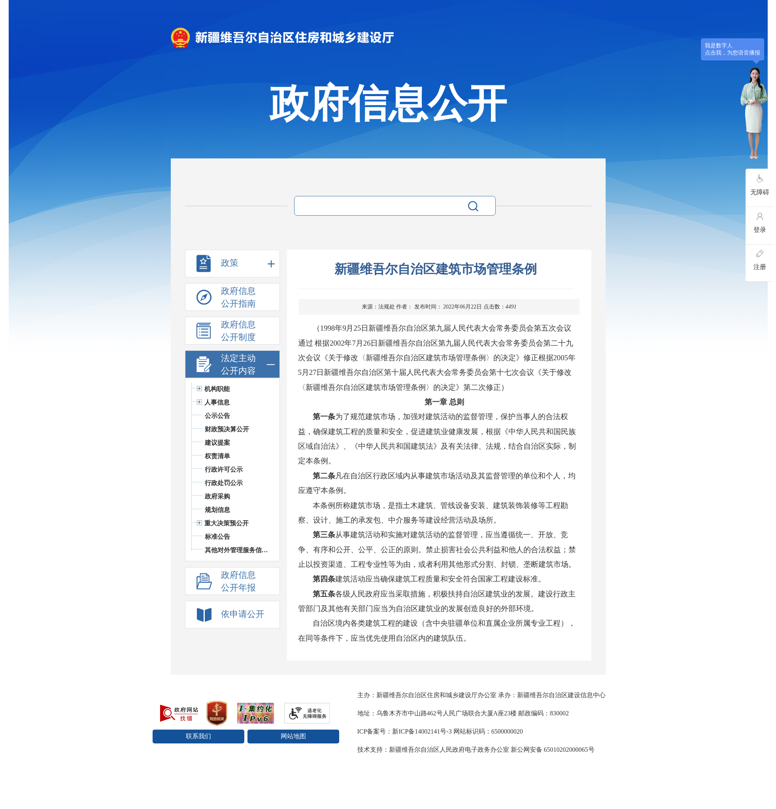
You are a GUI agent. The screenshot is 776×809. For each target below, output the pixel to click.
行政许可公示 (224, 469)
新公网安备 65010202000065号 (553, 749)
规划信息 (217, 509)
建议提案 (217, 442)
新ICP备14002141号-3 (421, 731)
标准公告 (217, 536)
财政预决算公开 (227, 429)
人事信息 (217, 402)
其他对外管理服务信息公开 (238, 550)
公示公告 (217, 415)
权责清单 (217, 456)
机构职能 (217, 389)
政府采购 (217, 496)
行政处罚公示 (224, 483)
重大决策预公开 (226, 523)
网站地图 (293, 736)
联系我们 (198, 736)
